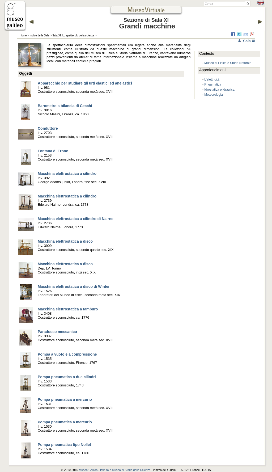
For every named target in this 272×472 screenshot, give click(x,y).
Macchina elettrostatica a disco (65, 241)
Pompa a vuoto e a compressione (67, 354)
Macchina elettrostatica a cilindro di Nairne (75, 219)
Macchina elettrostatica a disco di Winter (74, 286)
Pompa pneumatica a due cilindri (67, 377)
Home (23, 35)
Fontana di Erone (53, 151)
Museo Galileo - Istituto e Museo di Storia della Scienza (115, 469)
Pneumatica (212, 84)
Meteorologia (213, 94)
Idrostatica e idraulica (219, 89)
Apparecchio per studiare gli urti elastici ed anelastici (85, 83)
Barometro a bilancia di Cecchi (65, 106)
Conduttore (48, 128)
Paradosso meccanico (57, 332)
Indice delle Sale (39, 35)
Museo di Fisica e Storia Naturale (227, 63)
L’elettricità (211, 79)
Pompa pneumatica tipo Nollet (64, 444)
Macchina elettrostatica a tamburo (68, 309)
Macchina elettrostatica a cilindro (67, 173)
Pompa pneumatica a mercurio (65, 399)
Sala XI (249, 41)
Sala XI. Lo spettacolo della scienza (73, 35)
